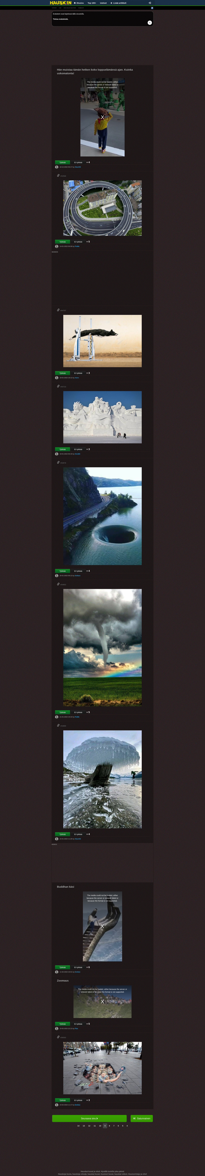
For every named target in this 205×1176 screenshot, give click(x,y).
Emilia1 (77, 972)
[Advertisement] (102, 46)
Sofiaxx (77, 576)
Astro (77, 378)
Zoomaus (63, 980)
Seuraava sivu (89, 1118)
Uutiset (103, 3)
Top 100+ (92, 3)
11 (95, 1126)
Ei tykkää (78, 162)
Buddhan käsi (65, 886)
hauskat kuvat (70, 8)
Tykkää (62, 162)
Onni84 (77, 454)
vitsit (54, 8)
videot (81, 8)
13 (84, 1126)
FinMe (77, 246)
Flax (76, 1028)
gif (60, 8)
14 (78, 1126)
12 (89, 1126)
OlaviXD (78, 167)
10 (100, 1126)
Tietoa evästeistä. (60, 19)
